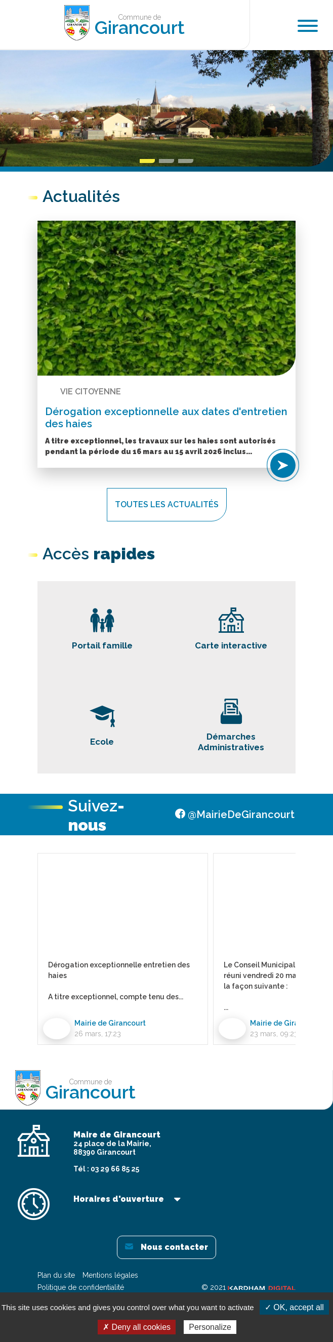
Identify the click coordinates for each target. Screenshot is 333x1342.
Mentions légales (110, 1275)
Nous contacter (166, 1247)
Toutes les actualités (167, 504)
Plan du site (56, 1275)
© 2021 (248, 1287)
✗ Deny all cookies (137, 1327)
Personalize (210, 1327)
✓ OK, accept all (294, 1307)
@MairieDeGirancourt (235, 814)
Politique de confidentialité (80, 1287)
